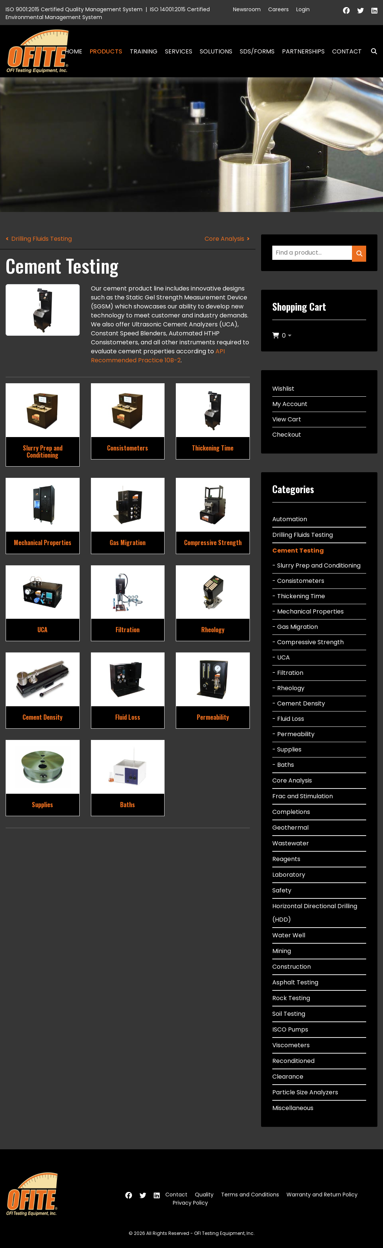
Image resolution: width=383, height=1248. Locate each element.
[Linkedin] (374, 10)
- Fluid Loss (288, 718)
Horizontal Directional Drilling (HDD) (314, 913)
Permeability (213, 717)
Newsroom (247, 9)
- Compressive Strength (308, 642)
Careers (278, 9)
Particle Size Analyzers (305, 1092)
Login (303, 9)
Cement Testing (298, 550)
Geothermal (290, 827)
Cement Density (42, 717)
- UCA (281, 657)
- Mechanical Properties (308, 611)
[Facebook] (346, 10)
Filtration (128, 629)
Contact (347, 51)
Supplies (42, 804)
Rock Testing (291, 998)
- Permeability (293, 734)
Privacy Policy (190, 1202)
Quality (204, 1194)
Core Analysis (224, 238)
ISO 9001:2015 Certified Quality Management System (74, 9)
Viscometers (291, 1045)
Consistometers (127, 447)
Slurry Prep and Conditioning (42, 451)
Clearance (287, 1076)
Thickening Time (212, 447)
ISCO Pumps (290, 1029)
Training (143, 51)
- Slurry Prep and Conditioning (316, 565)
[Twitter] (360, 10)
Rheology (212, 629)
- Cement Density (298, 703)
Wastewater (290, 843)
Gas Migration (127, 542)
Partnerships (303, 51)
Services (178, 51)
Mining (281, 951)
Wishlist (283, 388)
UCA (42, 629)
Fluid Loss (127, 717)
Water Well (288, 935)
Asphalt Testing (295, 982)
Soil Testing (288, 1013)
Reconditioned (293, 1061)
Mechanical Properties (42, 542)
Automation (289, 519)
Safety (281, 890)
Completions (291, 812)
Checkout (286, 434)
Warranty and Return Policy (322, 1194)
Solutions (216, 51)
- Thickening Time (298, 596)
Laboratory (288, 874)
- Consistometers (298, 581)
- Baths (283, 764)
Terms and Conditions (250, 1194)
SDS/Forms (257, 51)
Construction (291, 966)
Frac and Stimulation (302, 796)
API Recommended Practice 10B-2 (158, 356)
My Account (289, 404)
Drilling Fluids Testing (41, 238)
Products (106, 51)
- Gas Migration (295, 627)
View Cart (286, 419)
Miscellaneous (292, 1108)
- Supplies (286, 749)
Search (371, 51)
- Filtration (287, 672)
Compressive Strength (213, 542)
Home (73, 51)
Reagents (286, 859)
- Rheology (288, 688)
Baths (127, 804)
